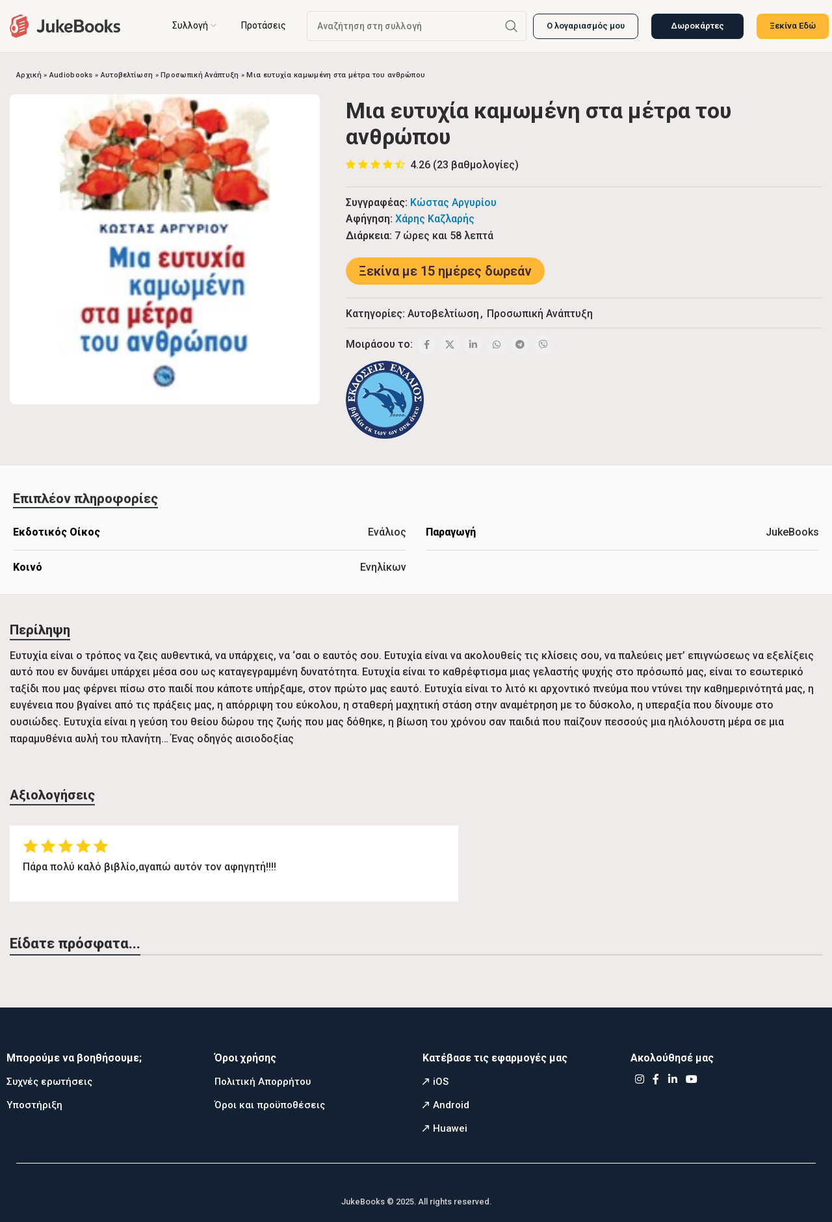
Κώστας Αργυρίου (453, 202)
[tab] (85, 498)
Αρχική (29, 75)
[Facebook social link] (426, 344)
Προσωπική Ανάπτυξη (200, 75)
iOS (440, 1081)
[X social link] (450, 344)
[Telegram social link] (520, 344)
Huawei (450, 1128)
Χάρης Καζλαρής (434, 219)
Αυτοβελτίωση (127, 75)
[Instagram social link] (639, 1080)
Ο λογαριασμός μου (586, 26)
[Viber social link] (543, 344)
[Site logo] (65, 25)
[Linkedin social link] (473, 344)
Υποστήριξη (34, 1105)
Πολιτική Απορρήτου (262, 1081)
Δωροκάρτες (697, 26)
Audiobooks (71, 75)
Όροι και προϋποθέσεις (269, 1105)
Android (451, 1105)
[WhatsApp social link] (496, 344)
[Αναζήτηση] (416, 26)
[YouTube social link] (692, 1080)
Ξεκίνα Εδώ (793, 26)
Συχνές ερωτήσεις (49, 1081)
